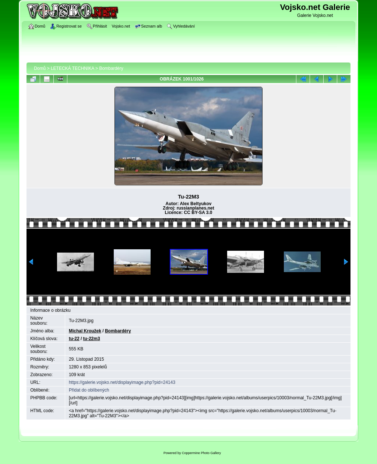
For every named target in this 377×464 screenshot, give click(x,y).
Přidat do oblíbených (89, 390)
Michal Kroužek (85, 330)
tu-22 (74, 338)
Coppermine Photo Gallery (201, 453)
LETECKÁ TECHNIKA (72, 68)
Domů (40, 68)
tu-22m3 (91, 338)
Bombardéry (111, 68)
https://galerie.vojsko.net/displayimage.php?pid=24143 (122, 382)
